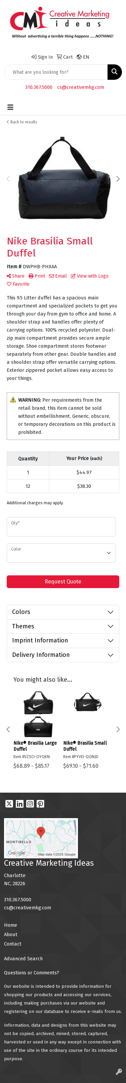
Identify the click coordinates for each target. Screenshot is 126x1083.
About (10, 934)
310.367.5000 (38, 87)
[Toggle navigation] (10, 107)
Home (10, 925)
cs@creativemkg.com (80, 87)
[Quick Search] (56, 72)
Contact (13, 944)
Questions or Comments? (31, 973)
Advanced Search (23, 959)
